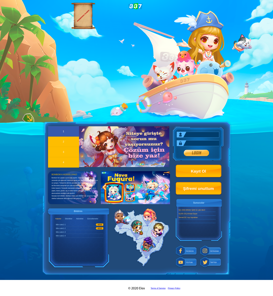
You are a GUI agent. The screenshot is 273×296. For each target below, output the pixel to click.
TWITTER (213, 262)
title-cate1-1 (61, 224)
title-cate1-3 (61, 232)
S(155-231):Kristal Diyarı (188, 214)
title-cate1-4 (61, 236)
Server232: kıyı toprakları (188, 217)
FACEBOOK (190, 251)
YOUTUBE (189, 262)
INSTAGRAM (214, 251)
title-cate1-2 (61, 228)
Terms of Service (158, 288)
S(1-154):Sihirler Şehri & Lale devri (192, 210)
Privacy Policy (174, 288)
